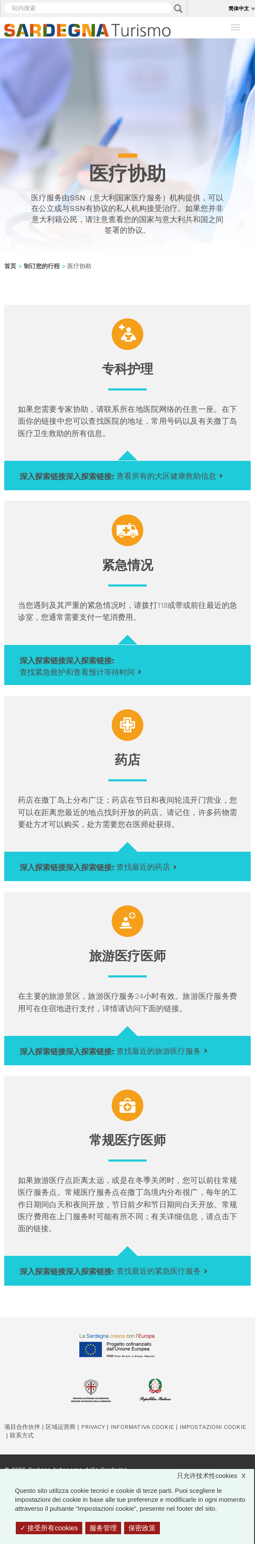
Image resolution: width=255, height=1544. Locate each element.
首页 (10, 266)
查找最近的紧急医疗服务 (158, 1270)
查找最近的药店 (143, 866)
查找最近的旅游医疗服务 (158, 1051)
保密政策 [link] (142, 1528)
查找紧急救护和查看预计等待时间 (77, 672)
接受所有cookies (49, 1528)
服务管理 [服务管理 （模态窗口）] (103, 1528)
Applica (178, 8)
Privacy (93, 1426)
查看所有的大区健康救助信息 (166, 475)
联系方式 (22, 1435)
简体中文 (239, 8)
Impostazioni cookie (213, 1426)
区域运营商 (60, 1426)
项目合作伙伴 (22, 1426)
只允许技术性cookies (215, 1475)
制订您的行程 (42, 266)
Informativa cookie (142, 1426)
